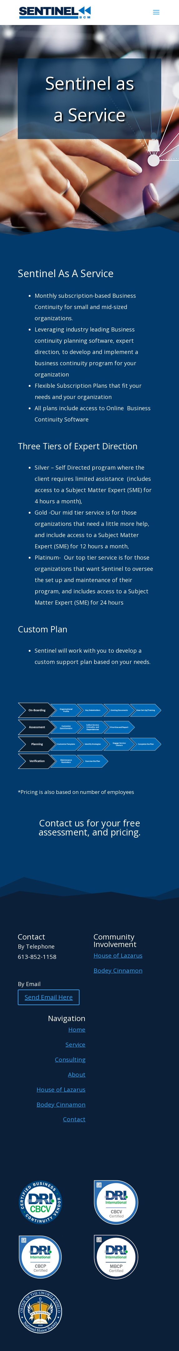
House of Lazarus (118, 955)
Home (76, 1029)
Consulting (70, 1059)
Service (75, 1044)
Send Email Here (49, 997)
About (76, 1074)
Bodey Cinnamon (118, 970)
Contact (74, 1119)
